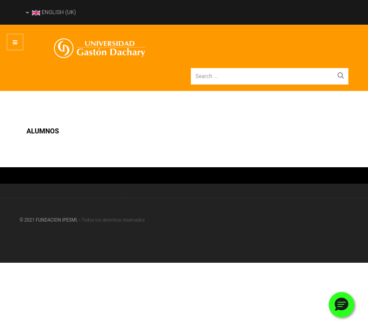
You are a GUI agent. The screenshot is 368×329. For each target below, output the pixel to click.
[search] (269, 76)
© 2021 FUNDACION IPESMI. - (50, 220)
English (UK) (51, 12)
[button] (341, 305)
